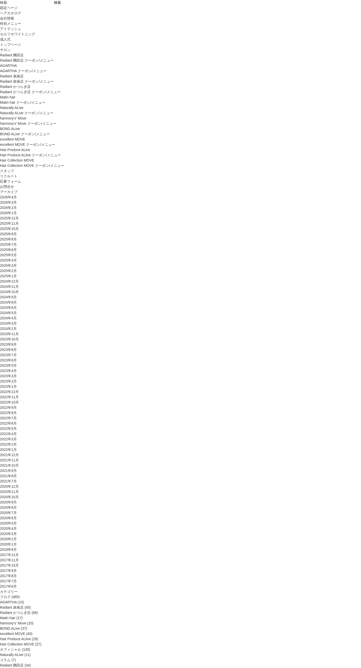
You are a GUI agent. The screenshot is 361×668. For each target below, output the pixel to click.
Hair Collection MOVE (17, 160)
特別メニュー (10, 24)
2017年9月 (8, 571)
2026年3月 (8, 202)
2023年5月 (8, 365)
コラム (5, 660)
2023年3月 (8, 376)
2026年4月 (8, 197)
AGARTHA (8, 66)
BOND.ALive (10, 129)
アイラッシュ (10, 29)
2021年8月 (8, 476)
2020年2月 (8, 539)
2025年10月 (9, 229)
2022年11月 (9, 397)
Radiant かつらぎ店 (15, 87)
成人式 (5, 39)
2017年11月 (9, 560)
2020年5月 (8, 523)
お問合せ (7, 187)
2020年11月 (9, 492)
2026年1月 (8, 213)
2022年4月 (8, 434)
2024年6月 (8, 308)
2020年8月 (8, 507)
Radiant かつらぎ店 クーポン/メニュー (30, 92)
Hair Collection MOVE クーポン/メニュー (32, 166)
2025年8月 (8, 239)
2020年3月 (8, 534)
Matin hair (7, 97)
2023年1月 (8, 386)
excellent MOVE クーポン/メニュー (27, 145)
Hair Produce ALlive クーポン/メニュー (30, 155)
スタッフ (7, 171)
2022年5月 (8, 429)
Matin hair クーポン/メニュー (22, 102)
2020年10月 (9, 497)
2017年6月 (8, 586)
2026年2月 (8, 208)
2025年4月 (8, 260)
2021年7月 (8, 481)
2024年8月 (8, 302)
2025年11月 (9, 223)
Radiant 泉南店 (12, 76)
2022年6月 (8, 423)
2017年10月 (9, 565)
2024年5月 (8, 313)
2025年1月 (8, 276)
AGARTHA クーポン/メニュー (23, 71)
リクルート (9, 176)
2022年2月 (8, 444)
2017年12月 (9, 555)
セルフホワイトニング (17, 34)
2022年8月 (8, 413)
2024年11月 (9, 287)
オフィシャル (10, 649)
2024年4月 (8, 318)
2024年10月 (9, 292)
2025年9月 (8, 234)
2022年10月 (9, 402)
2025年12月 (9, 218)
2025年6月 (8, 250)
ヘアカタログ (10, 13)
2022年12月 (9, 392)
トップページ (10, 45)
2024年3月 (8, 323)
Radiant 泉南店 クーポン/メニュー (27, 81)
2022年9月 (8, 408)
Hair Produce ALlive (15, 639)
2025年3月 (8, 265)
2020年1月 (8, 544)
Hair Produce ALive (15, 150)
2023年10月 (9, 339)
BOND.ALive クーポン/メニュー (25, 134)
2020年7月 (8, 513)
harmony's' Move (13, 623)
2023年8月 (8, 350)
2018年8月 (8, 550)
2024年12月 (9, 281)
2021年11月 (9, 460)
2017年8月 (8, 576)
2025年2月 (8, 271)
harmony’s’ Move (13, 118)
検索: (4, 3)
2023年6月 (8, 360)
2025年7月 (8, 244)
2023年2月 (8, 381)
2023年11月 (9, 334)
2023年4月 (8, 371)
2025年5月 (8, 255)
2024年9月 (8, 297)
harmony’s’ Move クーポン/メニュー (28, 123)
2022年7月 (8, 418)
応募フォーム (10, 181)
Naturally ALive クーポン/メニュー (26, 113)
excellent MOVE (12, 139)
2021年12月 (9, 455)
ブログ (5, 597)
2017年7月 (8, 581)
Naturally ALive (11, 108)
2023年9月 (8, 344)
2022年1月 (8, 450)
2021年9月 (8, 471)
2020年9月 (8, 502)
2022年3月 (8, 439)
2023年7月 (8, 355)
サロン (5, 50)
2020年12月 (9, 486)
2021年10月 (9, 465)
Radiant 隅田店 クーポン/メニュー (27, 60)
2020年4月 (8, 528)
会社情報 (7, 18)
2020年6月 (8, 518)
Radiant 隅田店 (12, 55)
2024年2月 (8, 329)
